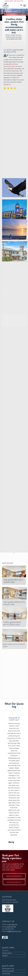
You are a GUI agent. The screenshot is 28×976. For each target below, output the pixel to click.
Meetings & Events (8, 959)
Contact (5, 944)
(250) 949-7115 (11, 915)
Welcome (5, 939)
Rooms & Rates (7, 941)
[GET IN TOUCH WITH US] (14, 870)
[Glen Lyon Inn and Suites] (11, 5)
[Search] (20, 5)
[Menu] (24, 5)
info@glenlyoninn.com (13, 919)
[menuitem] (20, 5)
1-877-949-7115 (18, 1)
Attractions (6, 962)
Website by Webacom (11, 973)
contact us (7, 84)
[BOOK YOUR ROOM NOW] (14, 864)
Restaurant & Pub (8, 957)
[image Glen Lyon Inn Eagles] (14, 188)
